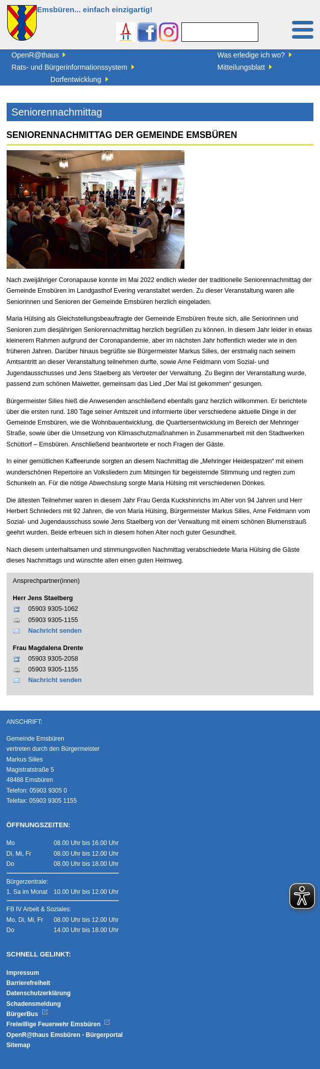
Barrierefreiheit (28, 983)
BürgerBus (27, 1014)
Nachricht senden (55, 630)
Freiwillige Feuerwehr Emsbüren (59, 1024)
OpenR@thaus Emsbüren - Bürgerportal (65, 1034)
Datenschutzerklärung (39, 993)
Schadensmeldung (34, 1003)
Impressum (23, 972)
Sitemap (19, 1045)
